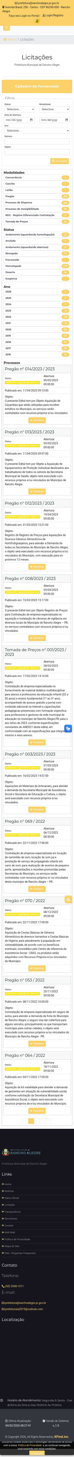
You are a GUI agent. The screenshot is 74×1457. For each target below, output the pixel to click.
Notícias (8, 1191)
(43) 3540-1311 (13, 1286)
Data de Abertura (12, 115)
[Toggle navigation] (6, 27)
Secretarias (9, 1218)
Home (9, 39)
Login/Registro (53, 15)
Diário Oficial (10, 1198)
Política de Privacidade (16, 1239)
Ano (6, 125)
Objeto (7, 147)
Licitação (8, 1204)
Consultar (59, 161)
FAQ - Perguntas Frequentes (19, 1253)
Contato (8, 1225)
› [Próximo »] (48, 1121)
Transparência (11, 1211)
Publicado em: (13, 390)
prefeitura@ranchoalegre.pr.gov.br (37, 3)
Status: (8, 378)
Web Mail (8, 1232)
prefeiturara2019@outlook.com (22, 1309)
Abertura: (49, 376)
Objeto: (9, 396)
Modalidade (45, 104)
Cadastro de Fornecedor (37, 86)
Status (7, 104)
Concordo (37, 1453)
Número (8, 136)
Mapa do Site (10, 1246)
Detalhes (37, 420)
